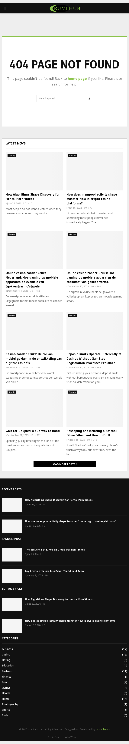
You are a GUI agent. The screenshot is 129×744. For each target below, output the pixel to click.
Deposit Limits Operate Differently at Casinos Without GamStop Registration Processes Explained (93, 358)
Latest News (16, 143)
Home (5, 699)
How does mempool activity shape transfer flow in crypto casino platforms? (91, 198)
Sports (11, 392)
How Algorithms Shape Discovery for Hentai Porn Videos (33, 196)
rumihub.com (103, 729)
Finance (6, 676)
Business (7, 649)
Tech (5, 715)
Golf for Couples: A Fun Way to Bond (33, 431)
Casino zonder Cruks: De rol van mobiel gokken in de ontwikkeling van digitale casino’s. (34, 358)
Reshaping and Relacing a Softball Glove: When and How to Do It (91, 433)
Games (11, 234)
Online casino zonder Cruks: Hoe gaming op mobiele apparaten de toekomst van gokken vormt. (91, 277)
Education (8, 665)
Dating (11, 155)
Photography (10, 704)
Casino (72, 155)
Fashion (6, 671)
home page (77, 78)
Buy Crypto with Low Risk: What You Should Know (54, 571)
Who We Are (71, 737)
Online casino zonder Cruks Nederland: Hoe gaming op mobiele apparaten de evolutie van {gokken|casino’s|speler (32, 279)
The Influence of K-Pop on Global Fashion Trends (55, 549)
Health (6, 693)
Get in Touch (54, 737)
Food (5, 682)
